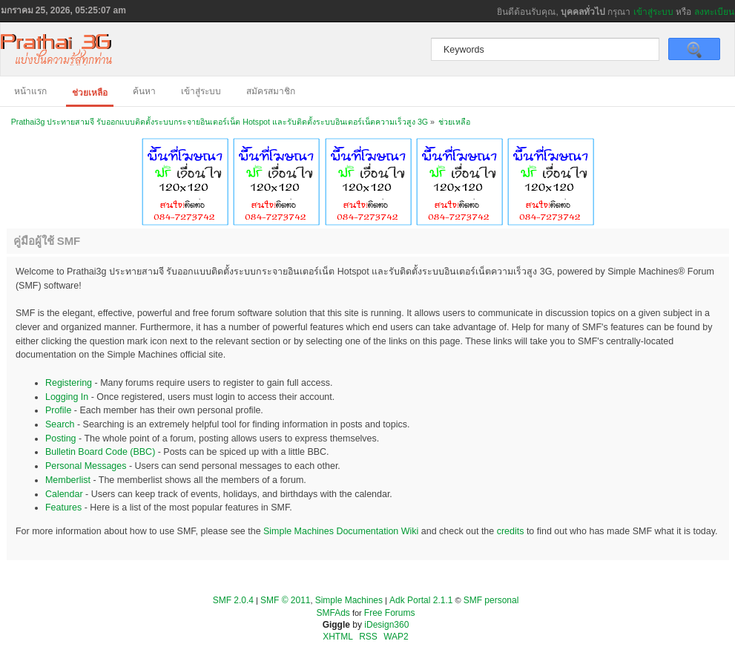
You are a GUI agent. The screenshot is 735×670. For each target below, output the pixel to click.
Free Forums (389, 613)
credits (510, 531)
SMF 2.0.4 (233, 600)
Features (63, 507)
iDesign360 (386, 625)
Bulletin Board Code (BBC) (100, 452)
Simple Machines (349, 600)
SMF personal (491, 600)
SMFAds (333, 613)
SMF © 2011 (285, 600)
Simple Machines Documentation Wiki (340, 531)
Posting (60, 438)
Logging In (66, 397)
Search (60, 424)
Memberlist (67, 480)
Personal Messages (86, 466)
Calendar (64, 494)
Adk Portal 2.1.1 (420, 600)
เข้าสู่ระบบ (653, 12)
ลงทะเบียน (714, 12)
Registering (68, 383)
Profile (58, 410)
